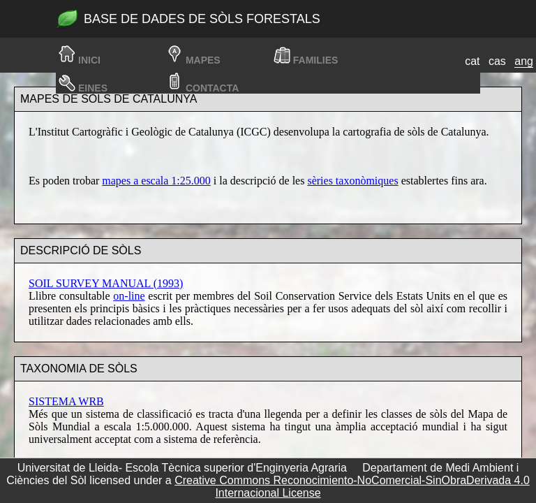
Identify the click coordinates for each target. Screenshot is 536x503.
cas (497, 61)
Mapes (203, 60)
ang (523, 61)
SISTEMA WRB (66, 401)
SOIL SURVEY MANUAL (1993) (106, 283)
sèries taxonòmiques (352, 181)
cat (472, 61)
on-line (128, 296)
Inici (89, 60)
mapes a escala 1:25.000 (156, 181)
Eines (92, 88)
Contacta (212, 88)
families (315, 60)
